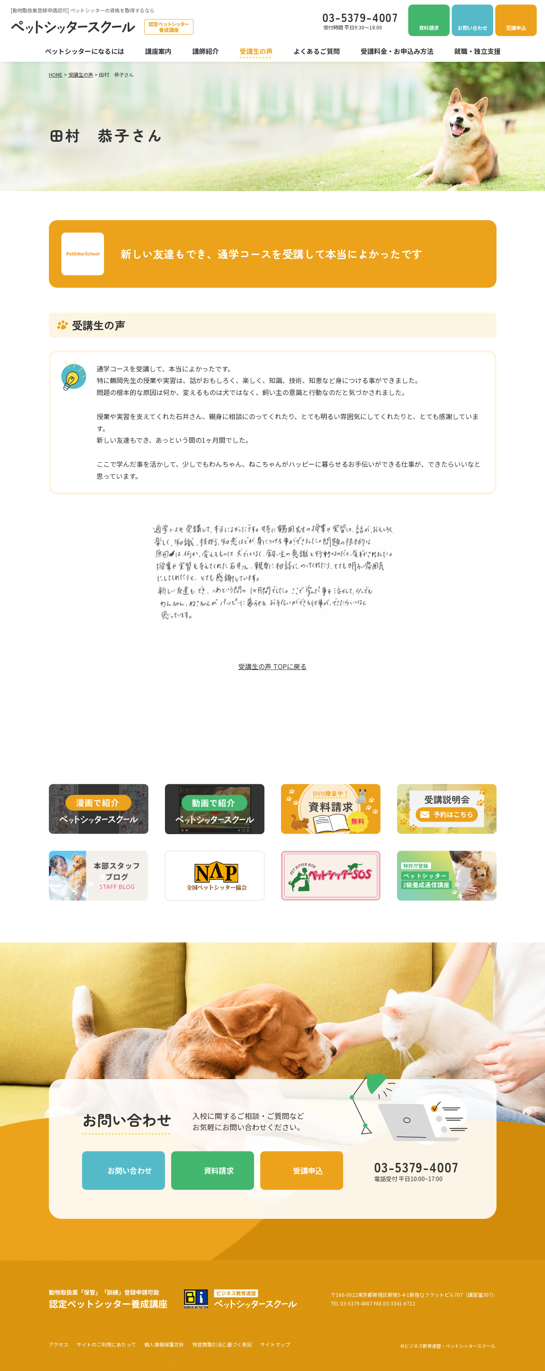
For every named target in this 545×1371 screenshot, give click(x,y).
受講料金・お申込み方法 (397, 51)
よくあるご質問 (316, 51)
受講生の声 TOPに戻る (272, 666)
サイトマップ (275, 1344)
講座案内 (158, 51)
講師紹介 (205, 51)
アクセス (58, 1344)
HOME (56, 74)
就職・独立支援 (477, 51)
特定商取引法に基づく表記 (222, 1344)
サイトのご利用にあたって (106, 1344)
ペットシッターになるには (84, 51)
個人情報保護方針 (164, 1344)
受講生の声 (256, 51)
